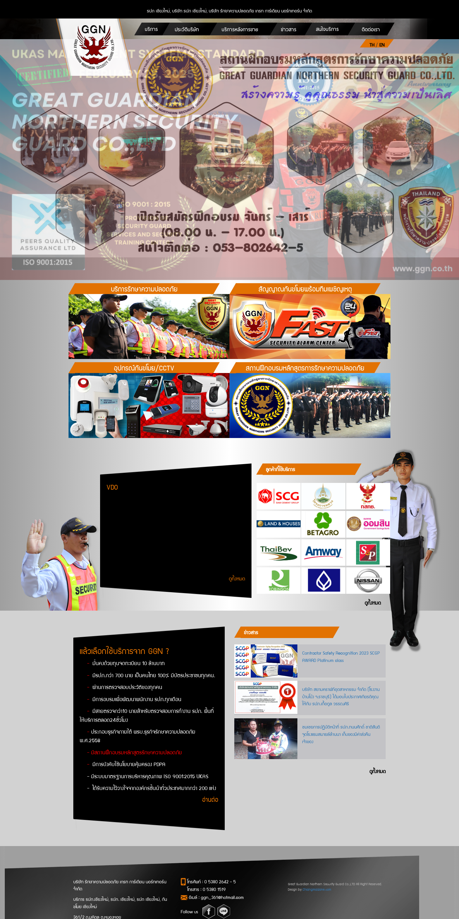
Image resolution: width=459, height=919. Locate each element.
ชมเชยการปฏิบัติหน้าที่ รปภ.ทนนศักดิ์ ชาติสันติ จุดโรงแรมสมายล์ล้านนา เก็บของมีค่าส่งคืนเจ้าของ (341, 734)
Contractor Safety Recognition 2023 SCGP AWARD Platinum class (341, 656)
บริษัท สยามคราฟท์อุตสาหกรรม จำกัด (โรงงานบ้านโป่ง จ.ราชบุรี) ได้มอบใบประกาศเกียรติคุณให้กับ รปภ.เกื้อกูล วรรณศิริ (341, 696)
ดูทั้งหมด (237, 578)
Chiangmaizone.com (316, 889)
